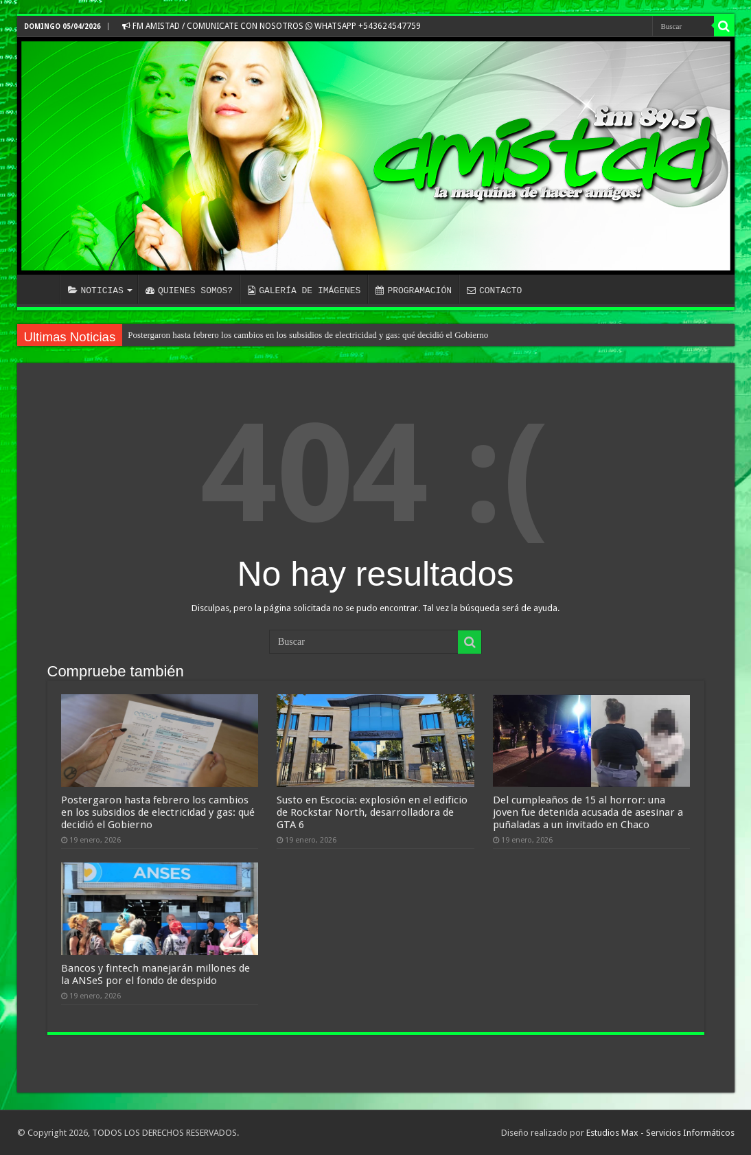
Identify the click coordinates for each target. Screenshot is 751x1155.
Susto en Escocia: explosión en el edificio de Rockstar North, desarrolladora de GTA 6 (372, 812)
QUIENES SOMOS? (189, 290)
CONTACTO (494, 290)
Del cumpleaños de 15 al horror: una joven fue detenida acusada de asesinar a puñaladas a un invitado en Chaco (588, 812)
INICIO (42, 289)
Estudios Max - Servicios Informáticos (660, 1133)
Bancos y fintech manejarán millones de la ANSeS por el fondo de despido (155, 974)
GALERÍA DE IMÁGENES (304, 290)
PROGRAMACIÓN (414, 290)
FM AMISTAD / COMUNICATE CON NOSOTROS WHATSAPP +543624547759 (271, 26)
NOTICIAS (96, 290)
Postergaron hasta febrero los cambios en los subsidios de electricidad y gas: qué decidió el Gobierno (308, 335)
